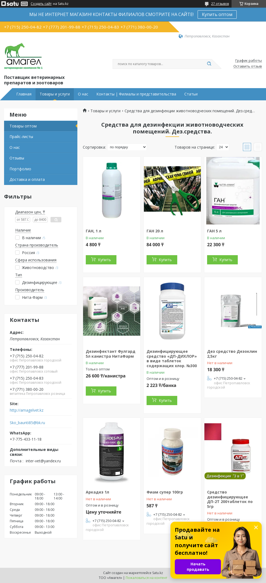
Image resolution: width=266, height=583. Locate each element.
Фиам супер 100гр (165, 492)
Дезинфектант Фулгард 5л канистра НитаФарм (110, 354)
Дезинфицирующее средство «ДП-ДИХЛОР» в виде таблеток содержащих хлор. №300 (172, 358)
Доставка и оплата (27, 179)
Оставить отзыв (247, 66)
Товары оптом (23, 126)
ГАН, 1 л (93, 230)
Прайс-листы (21, 136)
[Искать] (209, 64)
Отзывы (17, 158)
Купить (104, 259)
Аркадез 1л (97, 492)
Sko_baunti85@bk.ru (27, 422)
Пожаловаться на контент (146, 577)
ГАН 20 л (155, 230)
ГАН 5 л (214, 230)
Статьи (191, 94)
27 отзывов (220, 3)
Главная (23, 94)
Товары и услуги (55, 94)
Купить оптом (217, 14)
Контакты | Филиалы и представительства (136, 94)
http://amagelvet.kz (26, 410)
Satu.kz (157, 573)
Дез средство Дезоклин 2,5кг (232, 354)
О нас (83, 94)
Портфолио (20, 168)
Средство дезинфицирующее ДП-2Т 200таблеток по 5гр (230, 499)
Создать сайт (41, 4)
